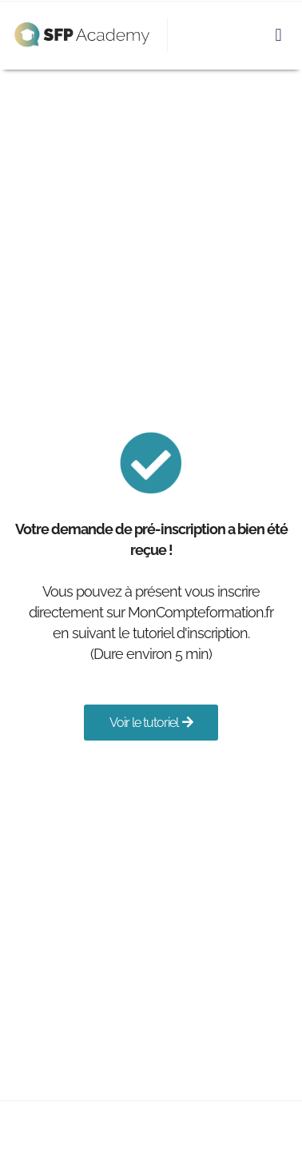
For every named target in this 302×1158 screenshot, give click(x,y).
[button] (278, 35)
